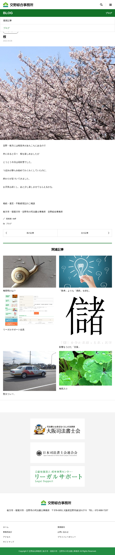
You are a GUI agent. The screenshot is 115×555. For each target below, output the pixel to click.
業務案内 (61, 527)
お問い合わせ (63, 532)
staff (14, 219)
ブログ (6, 28)
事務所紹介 (7, 532)
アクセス (6, 537)
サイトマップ (8, 542)
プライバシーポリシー (67, 537)
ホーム (6, 527)
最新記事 (7, 20)
